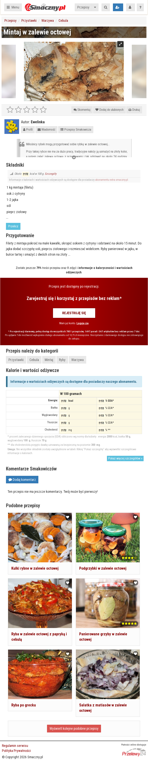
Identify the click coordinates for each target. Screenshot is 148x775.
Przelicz (13, 226)
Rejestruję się (74, 313)
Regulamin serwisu (15, 746)
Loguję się (83, 323)
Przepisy (83, 7)
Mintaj (49, 360)
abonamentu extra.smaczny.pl (111, 179)
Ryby (62, 360)
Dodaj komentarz (22, 480)
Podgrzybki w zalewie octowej (102, 568)
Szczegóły (50, 173)
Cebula (63, 20)
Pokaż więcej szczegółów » (125, 458)
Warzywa (47, 20)
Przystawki (29, 20)
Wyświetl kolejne (74, 728)
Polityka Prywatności (16, 751)
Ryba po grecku (23, 705)
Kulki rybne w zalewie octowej (35, 568)
